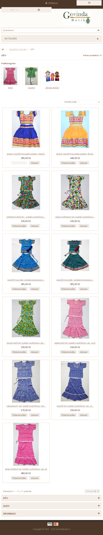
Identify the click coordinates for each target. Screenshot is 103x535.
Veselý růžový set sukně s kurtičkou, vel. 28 (26, 469)
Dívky (10, 88)
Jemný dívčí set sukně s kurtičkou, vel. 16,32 (75, 343)
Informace (9, 513)
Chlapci (31, 88)
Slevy (6, 505)
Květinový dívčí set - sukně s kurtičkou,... (26, 217)
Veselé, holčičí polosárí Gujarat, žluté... (75, 154)
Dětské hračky (52, 88)
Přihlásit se (53, 3)
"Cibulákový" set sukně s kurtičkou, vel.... (26, 406)
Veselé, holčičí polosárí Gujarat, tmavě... (26, 154)
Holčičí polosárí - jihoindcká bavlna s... (25, 280)
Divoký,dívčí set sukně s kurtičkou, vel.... (26, 343)
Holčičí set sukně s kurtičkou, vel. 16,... (75, 406)
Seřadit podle (70, 101)
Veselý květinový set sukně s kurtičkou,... (75, 217)
